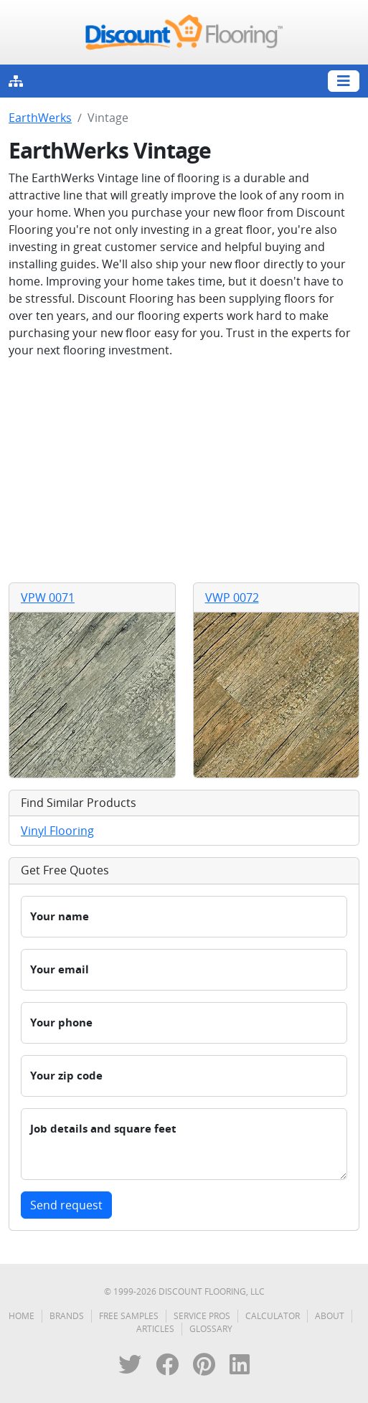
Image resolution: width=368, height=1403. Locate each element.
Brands (66, 1316)
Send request (66, 1205)
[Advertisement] (184, 470)
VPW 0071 (48, 597)
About (329, 1316)
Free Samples (129, 1316)
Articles (155, 1329)
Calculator (272, 1316)
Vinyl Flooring (57, 831)
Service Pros (202, 1316)
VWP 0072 (232, 597)
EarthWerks (40, 118)
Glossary (210, 1329)
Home (21, 1316)
